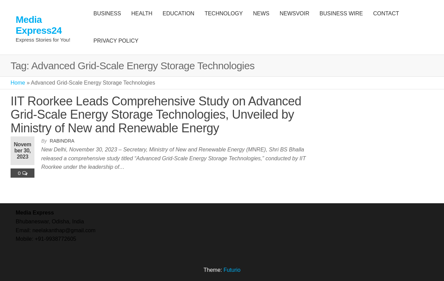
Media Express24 (39, 25)
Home (18, 83)
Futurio (231, 270)
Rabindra (62, 141)
